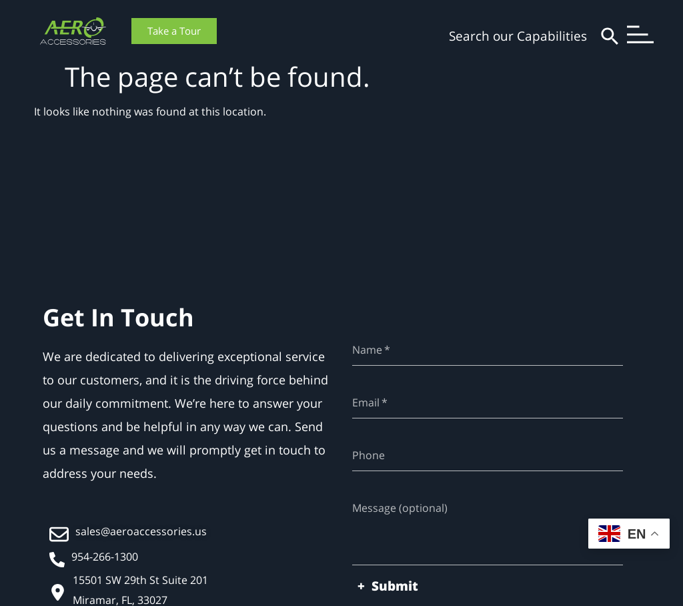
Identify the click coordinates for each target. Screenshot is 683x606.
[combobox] (491, 36)
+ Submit (388, 586)
